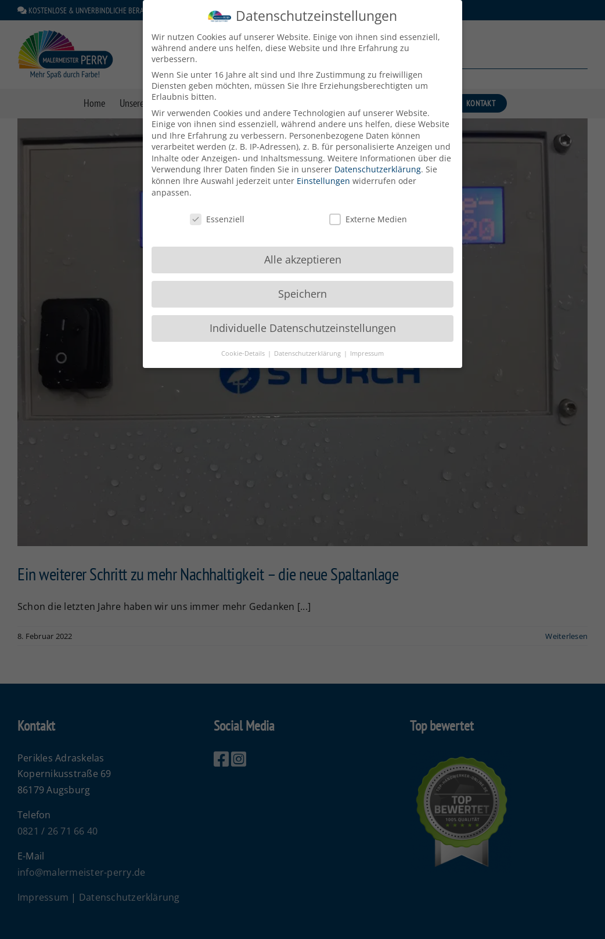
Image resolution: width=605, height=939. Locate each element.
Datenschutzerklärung (377, 163)
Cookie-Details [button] (244, 347)
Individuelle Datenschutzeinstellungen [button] (303, 322)
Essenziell (217, 212)
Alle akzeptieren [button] (302, 254)
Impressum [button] (367, 347)
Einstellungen (323, 174)
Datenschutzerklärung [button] (308, 347)
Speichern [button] (302, 288)
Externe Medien (368, 212)
